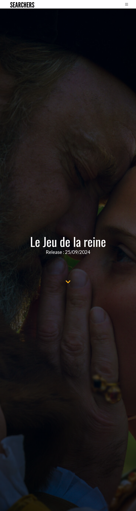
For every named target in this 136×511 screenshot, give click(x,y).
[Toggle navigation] (127, 4)
